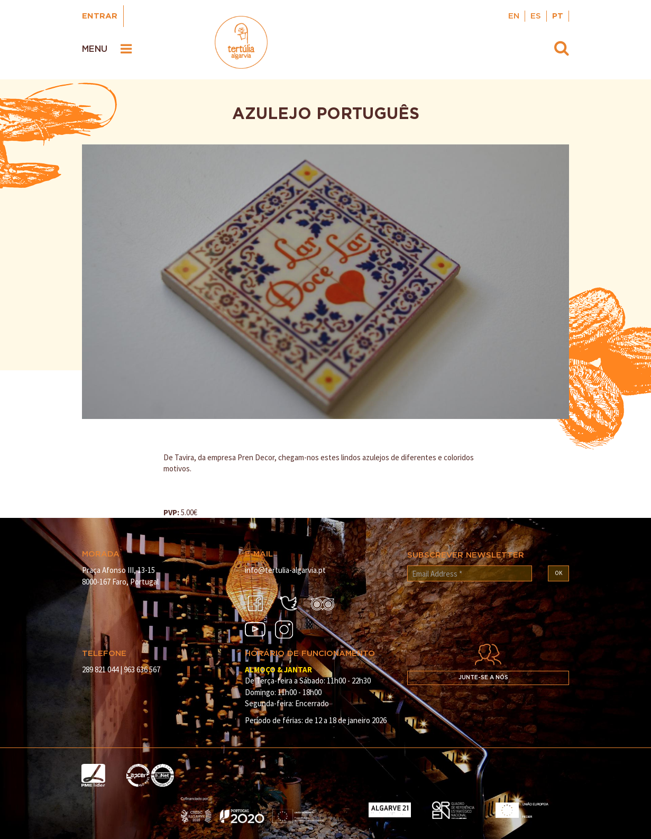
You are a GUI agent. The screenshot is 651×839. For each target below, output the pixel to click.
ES (535, 16)
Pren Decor (255, 457)
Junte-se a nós (483, 677)
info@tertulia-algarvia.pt (285, 570)
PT (557, 16)
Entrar (99, 16)
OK (558, 573)
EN (513, 16)
